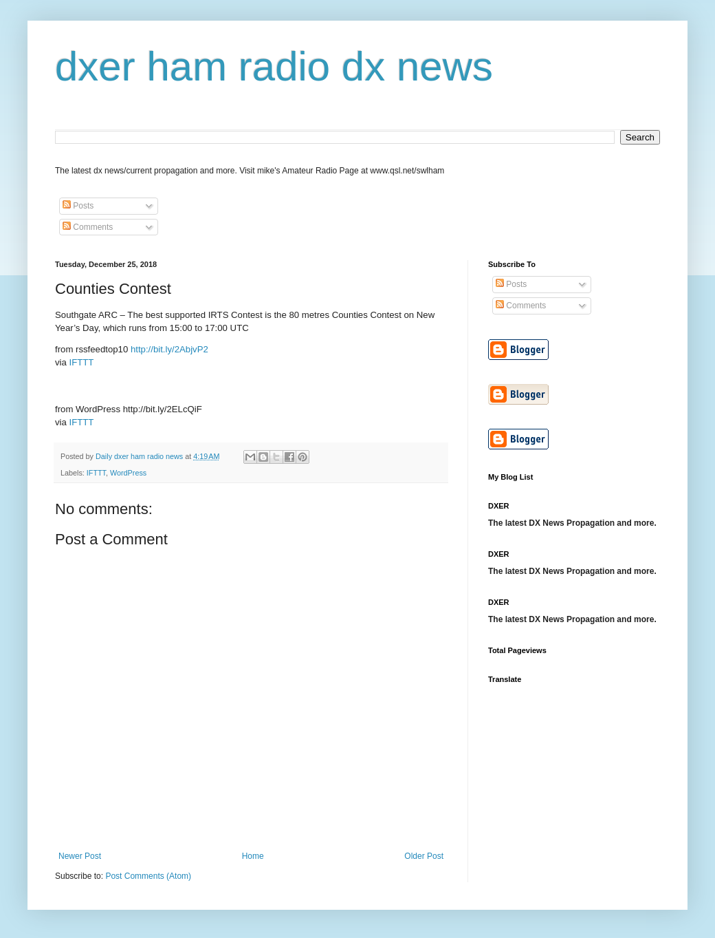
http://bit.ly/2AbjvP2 (169, 349)
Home (253, 856)
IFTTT (81, 362)
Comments (88, 227)
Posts (78, 206)
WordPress (128, 473)
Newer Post (79, 856)
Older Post (423, 856)
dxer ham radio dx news (274, 66)
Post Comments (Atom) (148, 876)
